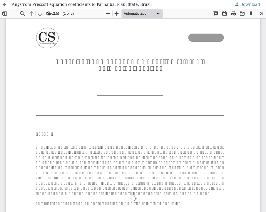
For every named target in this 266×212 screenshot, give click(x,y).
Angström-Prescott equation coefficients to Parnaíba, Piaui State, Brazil (82, 4)
